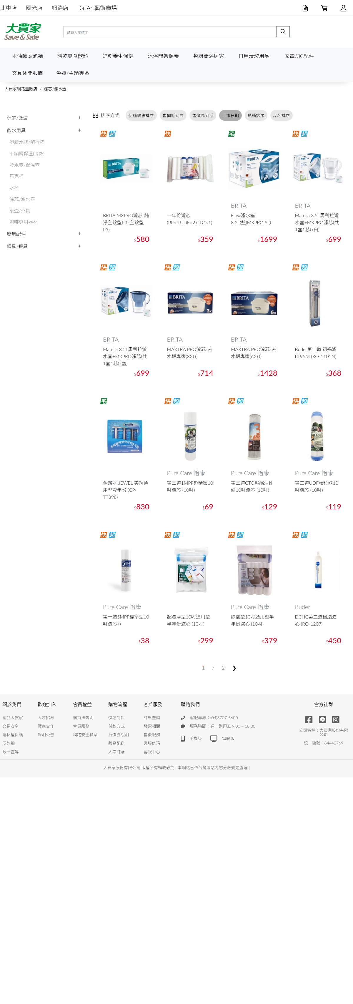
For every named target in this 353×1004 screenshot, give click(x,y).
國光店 (34, 7)
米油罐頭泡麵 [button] (27, 56)
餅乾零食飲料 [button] (72, 56)
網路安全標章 (85, 734)
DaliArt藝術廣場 (97, 7)
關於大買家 (12, 717)
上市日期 (230, 115)
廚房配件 (16, 234)
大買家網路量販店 (20, 88)
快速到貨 (116, 717)
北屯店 (8, 7)
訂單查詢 (152, 717)
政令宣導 (10, 751)
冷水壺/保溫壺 (24, 165)
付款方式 (116, 726)
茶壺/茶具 (19, 210)
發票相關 (152, 726)
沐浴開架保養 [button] (163, 56)
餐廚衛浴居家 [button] (208, 56)
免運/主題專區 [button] (72, 73)
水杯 (14, 187)
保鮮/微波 (17, 118)
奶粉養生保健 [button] (118, 56)
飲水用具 (16, 130)
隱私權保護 (12, 734)
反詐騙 (8, 743)
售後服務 (152, 734)
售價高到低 (203, 115)
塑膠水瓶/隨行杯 (26, 142)
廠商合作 (46, 726)
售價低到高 (173, 115)
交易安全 (10, 726)
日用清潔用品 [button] (253, 56)
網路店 (60, 7)
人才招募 (46, 717)
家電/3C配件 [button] (299, 56)
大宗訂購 (116, 751)
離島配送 (116, 743)
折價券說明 (118, 734)
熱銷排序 (255, 115)
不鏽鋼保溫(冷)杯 (27, 153)
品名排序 (281, 115)
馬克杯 (16, 176)
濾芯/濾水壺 (55, 88)
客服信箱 (152, 743)
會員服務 (81, 726)
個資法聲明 (83, 717)
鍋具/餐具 (17, 246)
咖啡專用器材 (23, 222)
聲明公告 (46, 734)
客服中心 (152, 751)
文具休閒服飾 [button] (27, 73)
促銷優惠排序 (141, 115)
